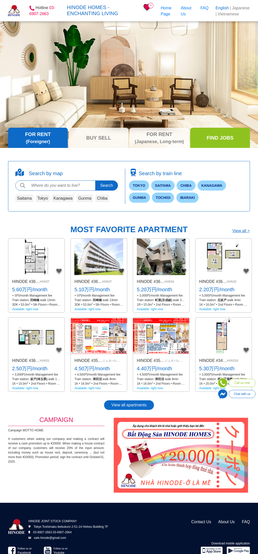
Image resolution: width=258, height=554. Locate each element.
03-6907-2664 (62, 532)
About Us (186, 11)
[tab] (38, 138)
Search (106, 185)
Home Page (166, 11)
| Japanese (239, 8)
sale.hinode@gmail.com (50, 538)
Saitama (24, 198)
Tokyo (42, 198)
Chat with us (242, 394)
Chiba (102, 198)
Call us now (242, 383)
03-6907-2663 (42, 532)
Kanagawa (63, 198)
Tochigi (163, 198)
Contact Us (201, 522)
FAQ (204, 8)
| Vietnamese (227, 14)
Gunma (84, 198)
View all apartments (128, 405)
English (222, 8)
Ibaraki (187, 198)
